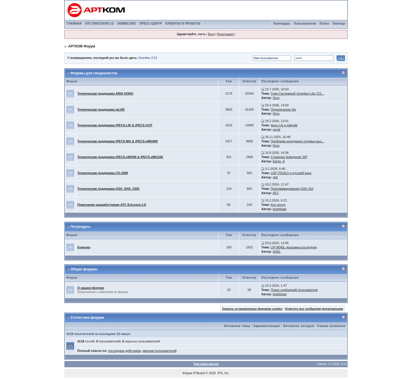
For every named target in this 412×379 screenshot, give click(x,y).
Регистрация (225, 34)
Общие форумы (84, 269)
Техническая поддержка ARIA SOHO (105, 93)
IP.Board (199, 373)
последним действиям (124, 350)
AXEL (277, 251)
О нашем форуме (90, 288)
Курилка (83, 247)
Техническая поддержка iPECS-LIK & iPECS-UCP (114, 125)
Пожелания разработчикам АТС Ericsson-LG (111, 204)
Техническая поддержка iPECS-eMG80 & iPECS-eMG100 (120, 157)
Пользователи (305, 23)
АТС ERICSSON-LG (99, 23)
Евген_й (278, 161)
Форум (187, 373)
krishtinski (279, 209)
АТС (276, 193)
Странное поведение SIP (289, 157)
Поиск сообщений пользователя (294, 290)
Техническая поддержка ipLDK (101, 109)
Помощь (339, 23)
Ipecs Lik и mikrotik (284, 125)
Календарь (282, 23)
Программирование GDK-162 (292, 188)
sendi (276, 129)
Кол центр (278, 204)
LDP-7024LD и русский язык (291, 173)
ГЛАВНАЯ (74, 23)
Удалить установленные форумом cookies (252, 308)
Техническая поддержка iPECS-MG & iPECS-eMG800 (117, 141)
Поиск (324, 23)
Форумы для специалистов (93, 73)
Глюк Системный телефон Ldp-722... (297, 93)
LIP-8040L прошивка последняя (294, 247)
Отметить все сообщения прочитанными (314, 308)
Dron (276, 97)
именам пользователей (159, 350)
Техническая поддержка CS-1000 (102, 173)
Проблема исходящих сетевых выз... (297, 141)
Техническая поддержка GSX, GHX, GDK (108, 188)
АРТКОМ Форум (81, 46)
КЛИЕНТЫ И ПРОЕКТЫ (183, 23)
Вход (211, 34)
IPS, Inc (223, 373)
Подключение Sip (283, 109)
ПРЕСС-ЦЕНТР (151, 23)
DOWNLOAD (127, 23)
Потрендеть (80, 227)
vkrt (275, 177)
